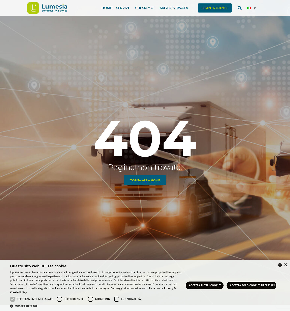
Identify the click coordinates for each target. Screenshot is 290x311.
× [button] (285, 264)
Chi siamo (145, 8)
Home (107, 8)
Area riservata (175, 8)
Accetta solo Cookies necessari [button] (252, 285)
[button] (215, 8)
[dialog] (145, 285)
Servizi (123, 8)
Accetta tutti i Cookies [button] (205, 285)
